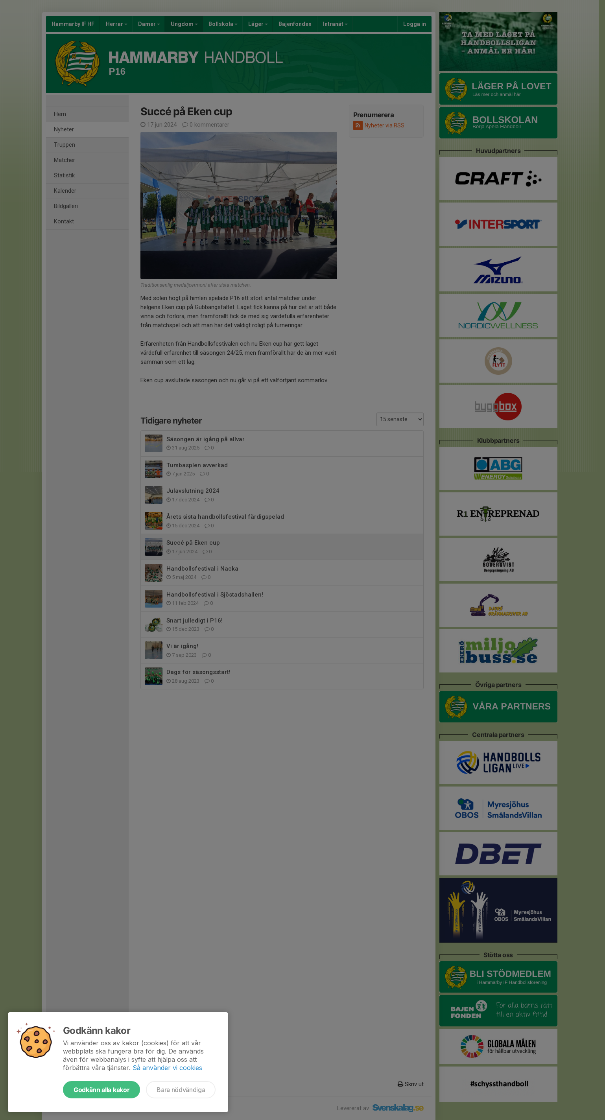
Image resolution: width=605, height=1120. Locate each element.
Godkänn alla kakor (101, 1090)
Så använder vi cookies (167, 1068)
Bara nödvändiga (181, 1090)
